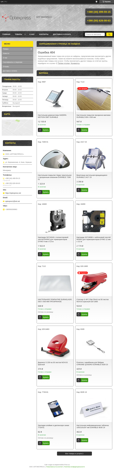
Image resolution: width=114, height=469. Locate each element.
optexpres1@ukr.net (12, 201)
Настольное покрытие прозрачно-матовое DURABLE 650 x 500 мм (94, 116)
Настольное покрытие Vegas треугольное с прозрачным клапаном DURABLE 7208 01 (54, 177)
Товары (18, 34)
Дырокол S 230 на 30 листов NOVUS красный (53, 363)
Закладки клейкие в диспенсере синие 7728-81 (53, 426)
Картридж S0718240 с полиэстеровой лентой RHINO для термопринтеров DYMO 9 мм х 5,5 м (53, 239)
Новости (6, 53)
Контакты (43, 34)
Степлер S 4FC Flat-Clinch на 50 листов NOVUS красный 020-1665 (93, 300)
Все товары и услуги (73, 454)
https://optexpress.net (13, 193)
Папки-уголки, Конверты (69, 63)
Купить (46, 130)
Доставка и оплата (62, 34)
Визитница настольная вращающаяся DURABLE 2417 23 (92, 176)
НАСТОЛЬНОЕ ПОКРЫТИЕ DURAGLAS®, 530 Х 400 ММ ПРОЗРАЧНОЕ (55, 300)
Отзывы (6, 66)
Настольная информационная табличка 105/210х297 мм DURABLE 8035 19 (93, 426)
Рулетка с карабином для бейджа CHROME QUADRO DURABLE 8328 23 (92, 363)
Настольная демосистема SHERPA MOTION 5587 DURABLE (52, 116)
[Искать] (109, 34)
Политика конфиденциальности (74, 467)
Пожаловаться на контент (54, 467)
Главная (6, 34)
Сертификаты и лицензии (12, 62)
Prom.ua (67, 465)
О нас (32, 34)
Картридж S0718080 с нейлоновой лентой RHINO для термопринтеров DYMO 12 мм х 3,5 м (94, 239)
